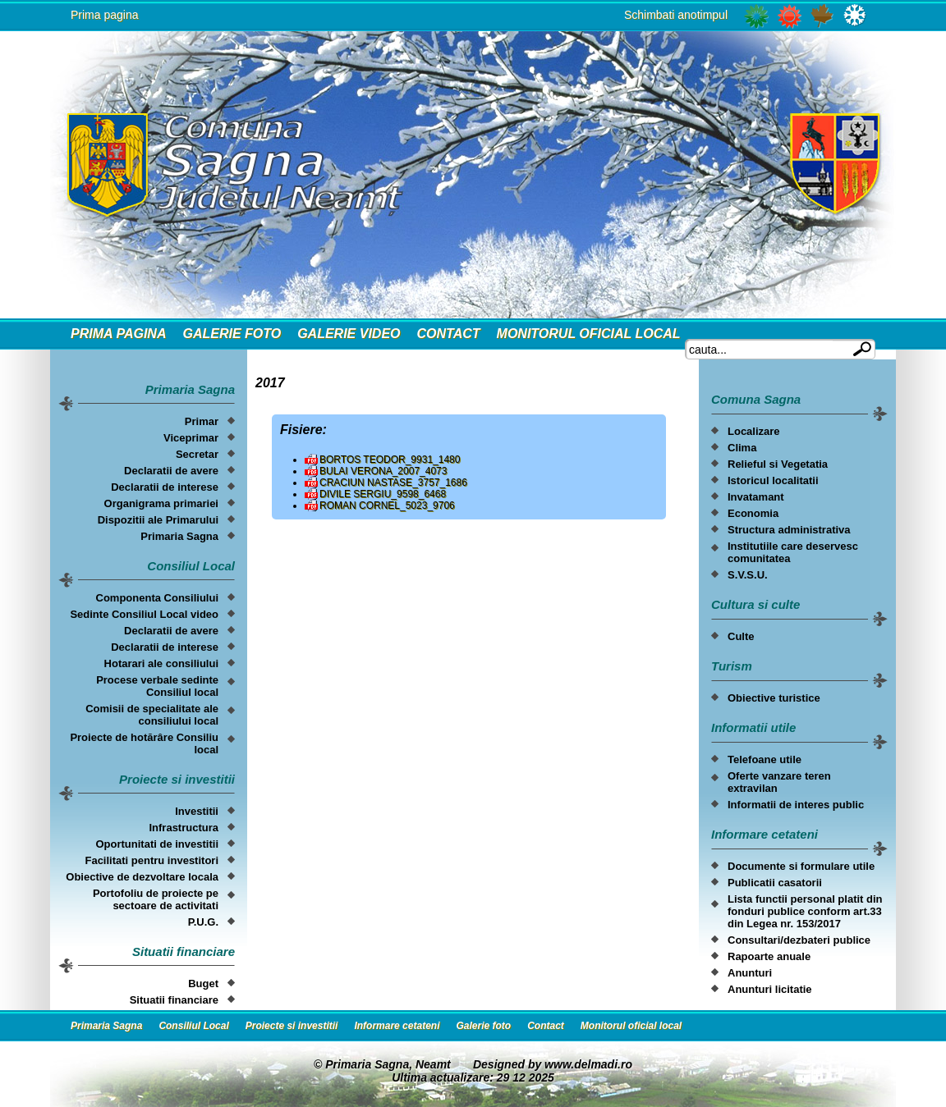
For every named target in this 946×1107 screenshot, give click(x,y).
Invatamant (756, 497)
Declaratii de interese (164, 487)
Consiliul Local (193, 1026)
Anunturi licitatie (770, 989)
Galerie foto (231, 334)
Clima (742, 447)
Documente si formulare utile (801, 866)
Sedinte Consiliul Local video (144, 614)
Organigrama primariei (161, 503)
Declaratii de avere (171, 470)
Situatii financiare (174, 1000)
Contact (448, 334)
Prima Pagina (118, 334)
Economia (753, 513)
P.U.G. (203, 922)
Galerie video (348, 334)
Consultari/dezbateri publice (799, 940)
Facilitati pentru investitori (151, 860)
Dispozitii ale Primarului (158, 520)
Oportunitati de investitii (156, 844)
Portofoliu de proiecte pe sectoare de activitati (155, 899)
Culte (741, 636)
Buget (203, 983)
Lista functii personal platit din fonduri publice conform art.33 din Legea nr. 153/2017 (805, 911)
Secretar (197, 454)
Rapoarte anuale (769, 956)
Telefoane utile (764, 759)
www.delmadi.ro (588, 1064)
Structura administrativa (789, 530)
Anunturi (750, 973)
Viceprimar (190, 438)
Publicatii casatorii (775, 882)
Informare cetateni (396, 1026)
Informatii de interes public (796, 804)
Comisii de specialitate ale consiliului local (151, 714)
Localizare (754, 431)
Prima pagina (105, 14)
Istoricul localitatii (773, 480)
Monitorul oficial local (589, 334)
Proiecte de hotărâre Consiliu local (144, 743)
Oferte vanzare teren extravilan (779, 782)
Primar (201, 421)
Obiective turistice (774, 698)
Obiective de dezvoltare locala (142, 877)
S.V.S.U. (748, 575)
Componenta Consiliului (157, 598)
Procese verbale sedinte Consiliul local (157, 686)
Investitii (196, 811)
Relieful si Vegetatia (778, 464)
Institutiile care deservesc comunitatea (793, 552)
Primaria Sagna (179, 536)
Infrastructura (183, 827)
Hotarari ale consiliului (161, 663)
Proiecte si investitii (292, 1026)
